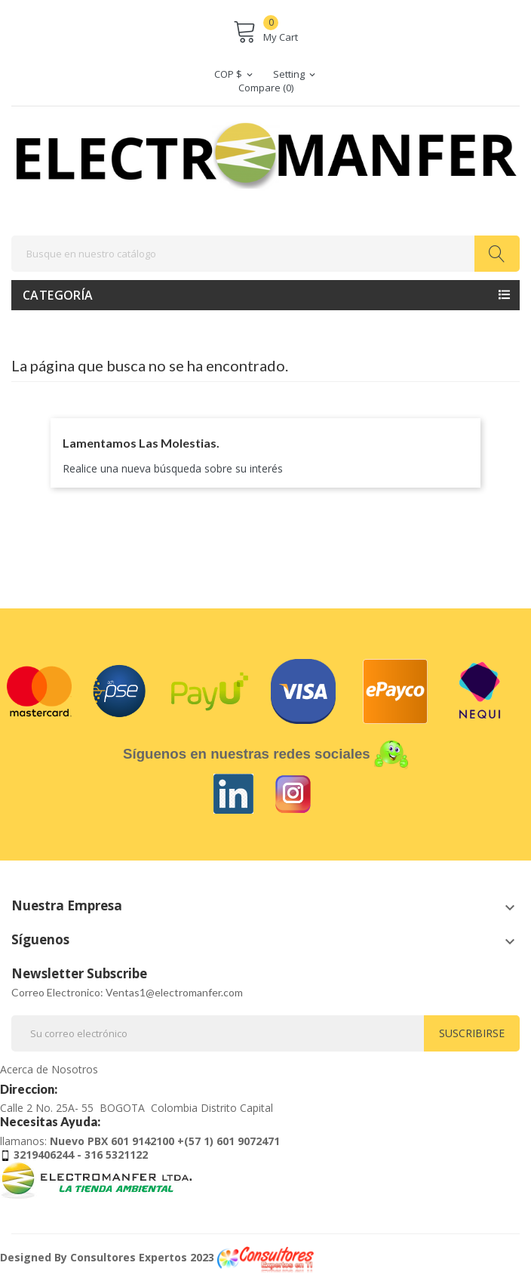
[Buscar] (265, 254)
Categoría (58, 295)
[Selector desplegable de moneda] (234, 74)
